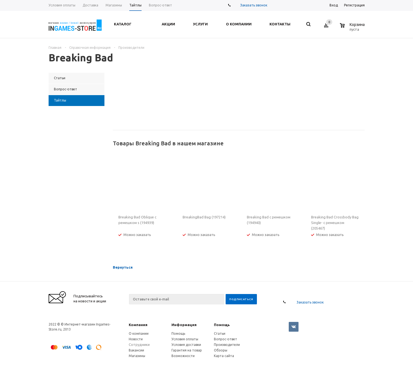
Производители (227, 344)
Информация (184, 325)
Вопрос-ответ (225, 339)
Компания (138, 325)
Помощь (222, 325)
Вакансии (136, 350)
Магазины (137, 356)
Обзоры (220, 350)
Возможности (183, 356)
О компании (139, 333)
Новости (136, 339)
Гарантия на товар (186, 350)
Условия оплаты (184, 339)
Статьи (219, 333)
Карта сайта (224, 356)
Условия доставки (186, 344)
